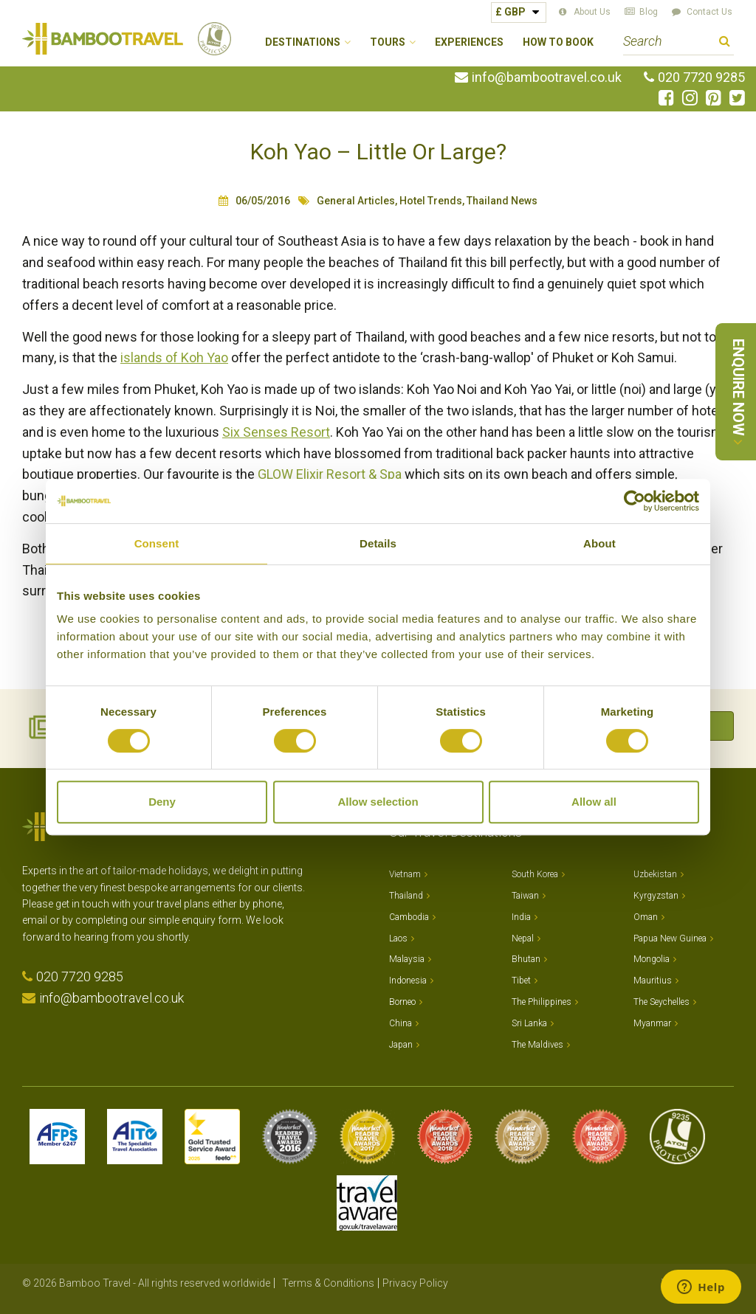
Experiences (469, 42)
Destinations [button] (302, 42)
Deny (162, 801)
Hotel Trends (430, 201)
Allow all (593, 801)
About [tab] (599, 543)
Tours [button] (387, 42)
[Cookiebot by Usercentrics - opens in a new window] (634, 501)
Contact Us (709, 12)
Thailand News (502, 201)
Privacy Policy (415, 1283)
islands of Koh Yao (174, 357)
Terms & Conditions (328, 1283)
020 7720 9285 (701, 77)
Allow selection (377, 801)
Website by (698, 1283)
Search (724, 43)
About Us (592, 12)
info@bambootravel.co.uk (547, 77)
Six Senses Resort (276, 432)
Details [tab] (378, 543)
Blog (648, 12)
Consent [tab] (156, 543)
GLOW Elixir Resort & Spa (330, 474)
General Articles (356, 201)
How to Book (558, 42)
